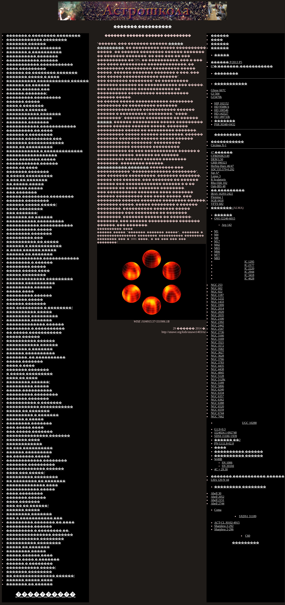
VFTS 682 (217, 203)
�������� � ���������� (35, 328)
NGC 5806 (217, 386)
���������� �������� (33, 542)
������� (224, 120)
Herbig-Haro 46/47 (222, 166)
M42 (217, 244)
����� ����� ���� (28, 270)
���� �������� (24, 208)
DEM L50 (217, 159)
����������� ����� (30, 489)
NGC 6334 (217, 392)
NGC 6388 (217, 403)
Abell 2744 (217, 503)
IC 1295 (249, 261)
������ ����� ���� (29, 580)
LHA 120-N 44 (220, 479)
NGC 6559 (217, 409)
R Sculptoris (218, 179)
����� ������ (23, 336)
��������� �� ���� (29, 130)
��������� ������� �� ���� (40, 522)
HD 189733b (222, 116)
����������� (230, 83)
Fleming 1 (217, 197)
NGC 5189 (217, 382)
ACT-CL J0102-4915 (227, 522)
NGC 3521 (217, 342)
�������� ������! (28, 382)
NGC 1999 (217, 305)
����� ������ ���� (29, 555)
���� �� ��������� (29, 146)
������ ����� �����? (31, 204)
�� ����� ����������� (34, 332)
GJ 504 (215, 93)
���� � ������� (25, 105)
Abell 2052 (217, 496)
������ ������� (26, 303)
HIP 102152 (221, 103)
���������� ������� (32, 56)
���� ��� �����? (25, 472)
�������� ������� (29, 233)
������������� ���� (32, 485)
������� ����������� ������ (247, 476)
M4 (216, 234)
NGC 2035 (217, 315)
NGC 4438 (217, 369)
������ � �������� (29, 134)
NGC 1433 (217, 301)
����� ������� (24, 361)
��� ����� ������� (29, 431)
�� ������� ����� (28, 456)
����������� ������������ (41, 126)
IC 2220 (249, 268)
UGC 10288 (249, 422)
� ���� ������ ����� (31, 250)
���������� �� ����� (32, 241)
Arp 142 (227, 224)
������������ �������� (36, 39)
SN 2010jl (228, 466)
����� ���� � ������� (33, 559)
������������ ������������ (42, 258)
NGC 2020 (217, 311)
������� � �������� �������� (43, 35)
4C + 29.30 (221, 469)
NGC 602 (216, 288)
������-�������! (26, 93)
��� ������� (21, 192)
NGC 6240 (217, 389)
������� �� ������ (29, 217)
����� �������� (26, 274)
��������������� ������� (39, 534)
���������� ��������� (35, 221)
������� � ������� (29, 349)
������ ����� (23, 101)
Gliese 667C (218, 90)
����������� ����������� (39, 64)
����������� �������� (35, 538)
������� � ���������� (34, 52)
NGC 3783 (217, 362)
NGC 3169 (217, 338)
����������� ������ (32, 60)
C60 (247, 535)
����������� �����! (31, 567)
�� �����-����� (25, 184)
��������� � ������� (32, 415)
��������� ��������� (33, 97)
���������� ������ (30, 340)
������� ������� (27, 122)
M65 (217, 248)
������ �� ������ (28, 85)
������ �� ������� (29, 254)
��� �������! (22, 212)
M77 (217, 254)
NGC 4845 (217, 372)
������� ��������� (30, 464)
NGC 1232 (217, 298)
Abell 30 (216, 493)
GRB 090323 (219, 162)
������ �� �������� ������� (42, 72)
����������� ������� (33, 47)
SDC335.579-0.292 (222, 169)
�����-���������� (29, 390)
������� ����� (24, 188)
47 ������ (222, 152)
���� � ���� (20, 365)
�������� (226, 73)
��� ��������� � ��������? (39, 307)
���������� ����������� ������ (47, 80)
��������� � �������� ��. (37, 530)
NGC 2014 (217, 308)
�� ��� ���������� (29, 448)
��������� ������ (29, 287)
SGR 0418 (217, 200)
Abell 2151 (217, 500)
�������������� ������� (38, 435)
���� (217, 39)
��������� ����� (27, 386)
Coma (217, 509)
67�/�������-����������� (242, 66)
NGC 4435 (217, 365)
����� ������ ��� (28, 89)
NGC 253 (216, 284)
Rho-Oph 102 (219, 182)
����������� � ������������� (44, 151)
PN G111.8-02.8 (224, 443)
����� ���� (20, 291)
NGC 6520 (217, 406)
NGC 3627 (217, 352)
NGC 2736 (217, 332)
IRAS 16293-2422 (222, 193)
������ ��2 (227, 440)
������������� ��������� (39, 278)
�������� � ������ (29, 262)
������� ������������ (35, 142)
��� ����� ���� (25, 427)
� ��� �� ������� (27, 179)
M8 (216, 238)
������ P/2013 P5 (226, 62)
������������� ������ (35, 324)
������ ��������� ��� (34, 138)
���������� (45, 594)
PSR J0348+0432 (224, 124)
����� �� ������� (28, 410)
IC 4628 (249, 278)
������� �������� (29, 118)
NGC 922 (216, 291)
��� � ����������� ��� (34, 518)
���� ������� (23, 501)
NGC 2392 (217, 322)
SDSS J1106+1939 (225, 436)
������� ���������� (142, 26)
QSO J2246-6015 (224, 218)
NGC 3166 (217, 335)
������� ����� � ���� (33, 76)
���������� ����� (29, 229)
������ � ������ (26, 109)
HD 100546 (221, 110)
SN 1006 (227, 462)
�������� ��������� (32, 316)
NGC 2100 (217, 318)
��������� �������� (32, 394)
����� (104, 122)
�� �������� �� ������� (36, 481)
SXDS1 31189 (247, 516)
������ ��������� (29, 452)
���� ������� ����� (31, 159)
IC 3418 (249, 275)
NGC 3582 (217, 349)
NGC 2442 (217, 325)
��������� (227, 134)
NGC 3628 (217, 355)
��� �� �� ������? (27, 505)
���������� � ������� (34, 402)
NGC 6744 (217, 413)
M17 (217, 241)
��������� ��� (24, 237)
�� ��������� (228, 190)
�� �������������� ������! (40, 575)
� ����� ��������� (29, 175)
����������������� (31, 155)
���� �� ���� (22, 167)
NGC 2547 (217, 328)
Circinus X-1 (218, 145)
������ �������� (27, 200)
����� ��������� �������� (40, 196)
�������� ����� (26, 266)
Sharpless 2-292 (224, 526)
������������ (24, 443)
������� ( (222, 207)
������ (220, 35)
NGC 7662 (217, 416)
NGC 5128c (218, 379)
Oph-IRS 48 (218, 186)
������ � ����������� (34, 245)
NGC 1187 (217, 295)
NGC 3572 (217, 345)
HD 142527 (221, 113)
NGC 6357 (217, 396)
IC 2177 (249, 265)
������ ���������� (30, 283)
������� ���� (23, 439)
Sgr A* (215, 172)
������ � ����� (25, 419)
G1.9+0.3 (220, 429)
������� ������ (26, 43)
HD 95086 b (221, 106)
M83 (217, 258)
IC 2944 (249, 271)
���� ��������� (26, 68)
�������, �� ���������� (36, 357)
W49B (218, 459)
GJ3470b (216, 97)
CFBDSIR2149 (220, 155)
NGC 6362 (217, 399)
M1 (216, 231)
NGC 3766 (217, 359)
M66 (217, 251)
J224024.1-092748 (225, 432)
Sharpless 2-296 (224, 529)
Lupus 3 (216, 176)
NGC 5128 (217, 376)
